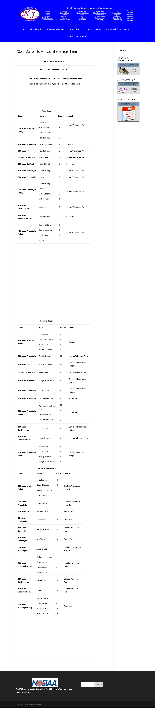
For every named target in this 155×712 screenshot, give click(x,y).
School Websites (113, 29)
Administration (36, 29)
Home (23, 29)
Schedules (74, 29)
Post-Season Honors (76, 36)
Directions (87, 29)
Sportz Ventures (34, 704)
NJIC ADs (98, 29)
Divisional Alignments (56, 29)
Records (128, 29)
